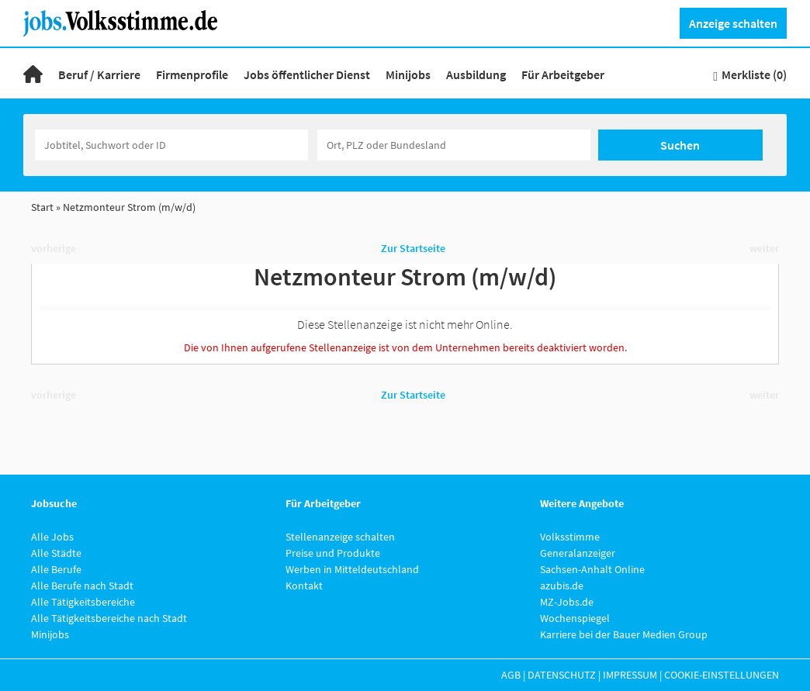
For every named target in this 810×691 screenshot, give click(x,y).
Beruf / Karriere (99, 74)
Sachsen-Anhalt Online (592, 569)
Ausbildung (476, 74)
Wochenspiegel (575, 618)
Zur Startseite (413, 248)
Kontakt (304, 586)
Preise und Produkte (333, 553)
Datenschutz (562, 675)
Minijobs (408, 74)
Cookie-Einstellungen (721, 675)
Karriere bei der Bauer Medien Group (624, 634)
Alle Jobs (52, 537)
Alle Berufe (56, 569)
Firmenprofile (192, 74)
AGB (511, 675)
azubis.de (561, 586)
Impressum (630, 675)
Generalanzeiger (577, 553)
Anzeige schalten (733, 23)
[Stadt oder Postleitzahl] (453, 145)
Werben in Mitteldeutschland (352, 569)
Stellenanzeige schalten (340, 537)
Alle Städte (56, 553)
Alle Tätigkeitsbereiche (83, 602)
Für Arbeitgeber (562, 74)
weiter (764, 248)
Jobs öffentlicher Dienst (307, 74)
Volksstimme (570, 537)
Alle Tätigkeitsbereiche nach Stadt (109, 618)
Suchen (680, 145)
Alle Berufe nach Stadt (82, 586)
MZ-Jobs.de (567, 602)
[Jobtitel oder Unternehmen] (171, 145)
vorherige (53, 248)
